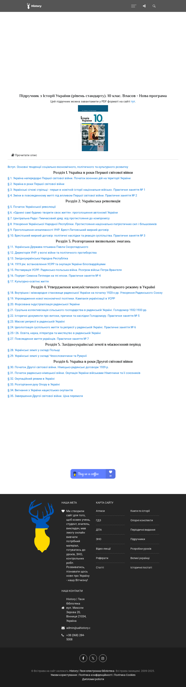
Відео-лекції (103, 548)
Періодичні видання (142, 529)
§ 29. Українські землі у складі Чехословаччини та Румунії (47, 356)
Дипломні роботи (93, 679)
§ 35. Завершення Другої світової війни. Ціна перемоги (45, 396)
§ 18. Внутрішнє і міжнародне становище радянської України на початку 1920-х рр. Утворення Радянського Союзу (85, 292)
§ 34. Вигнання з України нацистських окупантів (40, 390)
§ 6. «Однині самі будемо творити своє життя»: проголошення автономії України (63, 212)
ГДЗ (98, 520)
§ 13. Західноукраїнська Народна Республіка (38, 258)
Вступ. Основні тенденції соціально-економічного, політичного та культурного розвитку (68, 167)
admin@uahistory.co (79, 628)
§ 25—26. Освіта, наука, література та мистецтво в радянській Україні (54, 333)
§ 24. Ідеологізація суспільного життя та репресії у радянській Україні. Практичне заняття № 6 (72, 327)
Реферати (102, 558)
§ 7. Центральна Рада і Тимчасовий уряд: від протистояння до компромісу (59, 218)
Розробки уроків (140, 548)
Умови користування (64, 674)
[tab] (93, 155)
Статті (100, 567)
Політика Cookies (124, 674)
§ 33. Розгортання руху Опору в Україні (34, 384)
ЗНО (98, 539)
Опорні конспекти (141, 520)
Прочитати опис (24, 155)
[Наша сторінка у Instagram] (103, 658)
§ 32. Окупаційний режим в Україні (31, 378)
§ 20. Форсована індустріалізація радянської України (44, 304)
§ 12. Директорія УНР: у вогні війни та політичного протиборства (52, 252)
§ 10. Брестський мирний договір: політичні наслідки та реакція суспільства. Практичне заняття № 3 (76, 235)
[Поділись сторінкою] (144, 6)
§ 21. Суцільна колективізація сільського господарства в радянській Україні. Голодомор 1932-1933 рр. (77, 310)
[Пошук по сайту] (154, 6)
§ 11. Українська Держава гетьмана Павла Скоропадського (48, 247)
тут (133, 101)
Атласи (100, 510)
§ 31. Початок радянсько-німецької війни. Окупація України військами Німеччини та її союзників (74, 373)
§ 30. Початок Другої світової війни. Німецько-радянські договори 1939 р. (58, 367)
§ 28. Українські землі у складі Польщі (34, 350)
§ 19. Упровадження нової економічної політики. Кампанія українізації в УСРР (61, 298)
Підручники (137, 539)
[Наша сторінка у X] (93, 658)
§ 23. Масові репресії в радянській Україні (36, 321)
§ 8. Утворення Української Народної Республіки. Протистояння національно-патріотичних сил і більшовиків (82, 224)
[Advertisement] (93, 59)
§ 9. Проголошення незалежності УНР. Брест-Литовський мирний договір (58, 230)
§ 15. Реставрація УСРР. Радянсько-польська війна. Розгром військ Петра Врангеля (65, 270)
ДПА (99, 529)
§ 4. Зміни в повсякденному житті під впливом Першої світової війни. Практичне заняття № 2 (72, 195)
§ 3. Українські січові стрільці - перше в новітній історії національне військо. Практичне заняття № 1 (76, 189)
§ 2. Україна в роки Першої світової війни (36, 184)
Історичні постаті (141, 567)
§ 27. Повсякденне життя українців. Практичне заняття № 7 (48, 339)
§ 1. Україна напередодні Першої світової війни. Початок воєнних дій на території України (69, 178)
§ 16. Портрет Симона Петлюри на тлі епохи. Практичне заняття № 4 (54, 275)
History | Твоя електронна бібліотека (91, 670)
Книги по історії (140, 510)
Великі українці (139, 558)
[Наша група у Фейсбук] (83, 658)
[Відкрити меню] (133, 6)
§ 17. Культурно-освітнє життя (28, 281)
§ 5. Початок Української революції (32, 207)
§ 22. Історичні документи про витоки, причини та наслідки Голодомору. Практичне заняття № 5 (73, 316)
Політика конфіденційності (95, 674)
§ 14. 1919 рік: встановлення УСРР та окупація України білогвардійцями (57, 264)
